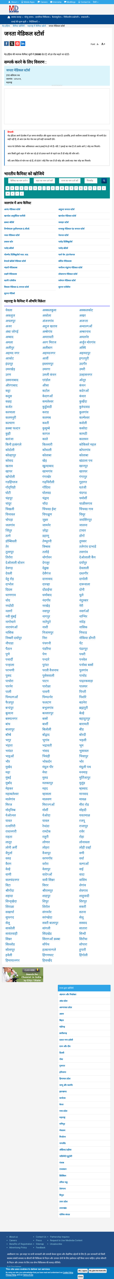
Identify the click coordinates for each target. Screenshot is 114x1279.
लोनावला (84, 842)
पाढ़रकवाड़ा (86, 681)
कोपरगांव (84, 450)
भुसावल (84, 751)
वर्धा (81, 858)
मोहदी (82, 810)
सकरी (82, 907)
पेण (44, 654)
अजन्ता (83, 321)
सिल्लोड (10, 944)
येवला (8, 310)
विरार (45, 885)
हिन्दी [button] (95, 2)
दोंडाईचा (47, 590)
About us (13, 1237)
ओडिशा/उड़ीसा (65, 1149)
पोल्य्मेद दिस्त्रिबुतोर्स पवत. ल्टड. (16, 254)
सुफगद (9, 917)
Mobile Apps (28, 2)
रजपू (82, 821)
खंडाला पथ (85, 461)
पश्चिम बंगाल (64, 1214)
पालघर (83, 686)
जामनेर (46, 525)
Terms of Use (28, 1275)
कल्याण (10, 423)
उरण (8, 375)
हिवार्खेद (47, 960)
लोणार (46, 842)
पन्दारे (45, 659)
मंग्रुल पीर (47, 767)
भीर (7, 761)
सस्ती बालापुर (50, 923)
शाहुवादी (84, 896)
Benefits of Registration (20, 1244)
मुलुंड (82, 783)
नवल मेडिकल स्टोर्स (11, 235)
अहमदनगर (48, 353)
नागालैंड (62, 1143)
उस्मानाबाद (11, 380)
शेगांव (82, 885)
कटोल (45, 391)
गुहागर (83, 482)
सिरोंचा (83, 939)
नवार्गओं (84, 611)
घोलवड (46, 493)
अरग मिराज (49, 342)
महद (45, 788)
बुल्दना (9, 713)
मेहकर (9, 788)
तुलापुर (9, 552)
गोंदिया (46, 487)
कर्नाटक (62, 1098)
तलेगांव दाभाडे (87, 547)
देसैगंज (46, 573)
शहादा (9, 896)
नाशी (45, 627)
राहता (8, 837)
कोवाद (9, 461)
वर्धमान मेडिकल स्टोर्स (66, 280)
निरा (44, 638)
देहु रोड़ (9, 579)
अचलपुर (10, 321)
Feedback (40, 1247)
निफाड (83, 632)
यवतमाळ (84, 815)
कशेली (83, 423)
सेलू (81, 917)
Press (39, 1240)
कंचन (82, 385)
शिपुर (45, 901)
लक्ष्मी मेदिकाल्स (10, 274)
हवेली (8, 955)
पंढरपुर (83, 649)
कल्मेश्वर (84, 418)
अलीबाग (47, 348)
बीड (81, 729)
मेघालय (62, 1130)
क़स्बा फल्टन (12, 428)
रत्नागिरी (10, 826)
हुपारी (82, 950)
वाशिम (83, 880)
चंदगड (83, 493)
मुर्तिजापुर (84, 778)
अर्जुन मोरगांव (87, 342)
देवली (8, 573)
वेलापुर (46, 869)
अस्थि (82, 348)
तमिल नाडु (63, 1182)
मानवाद (83, 794)
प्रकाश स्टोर (8, 241)
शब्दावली (85, 17)
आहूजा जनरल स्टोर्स (66, 209)
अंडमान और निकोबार (67, 994)
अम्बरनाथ (85, 332)
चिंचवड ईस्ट (49, 509)
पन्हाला (9, 665)
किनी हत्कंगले (13, 444)
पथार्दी (9, 659)
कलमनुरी (10, 418)
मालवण (46, 799)
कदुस (8, 396)
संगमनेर (47, 912)
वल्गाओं (84, 864)
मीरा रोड (84, 805)
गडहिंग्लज (11, 482)
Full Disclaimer (14, 1266)
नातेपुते (46, 622)
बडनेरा (83, 702)
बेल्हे (81, 713)
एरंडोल (46, 380)
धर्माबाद (47, 595)
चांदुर (8, 503)
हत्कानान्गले (49, 950)
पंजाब (61, 1162)
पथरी (82, 654)
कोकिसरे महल (87, 444)
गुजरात (62, 1065)
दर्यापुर (83, 563)
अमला (9, 342)
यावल (45, 821)
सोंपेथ (45, 944)
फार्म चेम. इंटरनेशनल (66, 254)
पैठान (8, 649)
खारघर (83, 471)
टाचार (82, 530)
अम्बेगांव (47, 332)
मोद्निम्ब (10, 810)
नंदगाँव (46, 600)
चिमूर (82, 514)
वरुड (8, 858)
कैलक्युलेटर (57, 17)
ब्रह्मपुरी (83, 708)
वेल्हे (7, 869)
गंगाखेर (46, 477)
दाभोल (9, 584)
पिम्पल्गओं (11, 697)
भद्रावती (47, 745)
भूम (81, 745)
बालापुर (10, 729)
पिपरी (82, 692)
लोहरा (45, 847)
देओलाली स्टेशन (14, 563)
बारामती (84, 724)
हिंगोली (83, 955)
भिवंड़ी (46, 756)
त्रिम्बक (46, 547)
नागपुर (46, 616)
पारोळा (46, 686)
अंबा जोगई (11, 332)
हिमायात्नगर (12, 960)
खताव (9, 466)
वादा (81, 874)
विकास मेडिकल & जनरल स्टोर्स (16, 287)
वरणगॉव (47, 858)
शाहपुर (46, 896)
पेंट (81, 643)
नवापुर (46, 611)
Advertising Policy (18, 1247)
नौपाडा (9, 643)
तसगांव (83, 552)
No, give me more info (97, 1271)
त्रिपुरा (61, 1195)
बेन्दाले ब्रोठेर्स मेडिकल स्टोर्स (15, 261)
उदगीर (83, 364)
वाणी (8, 874)
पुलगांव (83, 670)
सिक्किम (62, 1175)
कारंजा (9, 439)
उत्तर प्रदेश (63, 1201)
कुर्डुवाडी (47, 407)
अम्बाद (9, 337)
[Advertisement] (57, 106)
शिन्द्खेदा (11, 901)
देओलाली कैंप (87, 557)
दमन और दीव (64, 1046)
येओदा (46, 815)
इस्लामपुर (47, 364)
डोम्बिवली (11, 541)
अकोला (46, 315)
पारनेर (9, 686)
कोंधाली (47, 450)
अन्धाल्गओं (85, 326)
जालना (83, 525)
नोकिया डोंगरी (87, 638)
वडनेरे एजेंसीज (10, 280)
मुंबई (8, 778)
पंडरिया (46, 649)
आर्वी (45, 358)
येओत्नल (10, 815)
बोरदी (82, 735)
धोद (7, 600)
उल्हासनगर (85, 375)
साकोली (10, 928)
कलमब (46, 418)
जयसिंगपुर (85, 520)
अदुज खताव (49, 326)
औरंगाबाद (11, 385)
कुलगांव (83, 412)
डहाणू (45, 536)
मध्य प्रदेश (63, 1111)
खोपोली (10, 477)
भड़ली (82, 740)
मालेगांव (10, 799)
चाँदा (45, 503)
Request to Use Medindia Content (66, 1240)
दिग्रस (8, 590)
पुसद (8, 676)
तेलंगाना (62, 1188)
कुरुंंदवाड (84, 407)
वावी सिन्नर (48, 880)
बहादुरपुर (84, 719)
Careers (42, 2)
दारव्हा (46, 584)
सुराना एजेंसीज (64, 287)
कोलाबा (46, 455)
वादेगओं (47, 874)
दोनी (81, 590)
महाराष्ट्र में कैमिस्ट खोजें (36, 26)
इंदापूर (9, 364)
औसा (45, 385)
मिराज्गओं (48, 805)
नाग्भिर (83, 616)
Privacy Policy (11, 1275)
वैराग (8, 864)
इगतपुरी (84, 358)
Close (80, 1277)
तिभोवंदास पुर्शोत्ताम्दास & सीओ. (17, 228)
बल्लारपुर (47, 713)
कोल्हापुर (10, 455)
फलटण (46, 702)
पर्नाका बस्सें (86, 665)
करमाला (10, 412)
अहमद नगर (12, 353)
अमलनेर (84, 337)
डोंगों (82, 536)
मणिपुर (62, 1124)
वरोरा (45, 864)
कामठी (83, 434)
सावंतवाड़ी (11, 934)
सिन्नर (8, 939)
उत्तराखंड (63, 1208)
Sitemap (40, 1244)
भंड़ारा (9, 745)
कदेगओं (84, 391)
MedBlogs (69, 2)
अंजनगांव (48, 321)
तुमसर (83, 541)
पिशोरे (82, 697)
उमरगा (46, 369)
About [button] (13, 2)
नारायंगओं (11, 627)
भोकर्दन (47, 761)
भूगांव (45, 740)
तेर (7, 547)
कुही (8, 434)
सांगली (46, 928)
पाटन (45, 681)
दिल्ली (61, 1053)
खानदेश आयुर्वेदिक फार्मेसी (14, 216)
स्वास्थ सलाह (17, 17)
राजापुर (83, 826)
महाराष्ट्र (62, 1117)
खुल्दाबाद (48, 466)
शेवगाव (83, 891)
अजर (8, 326)
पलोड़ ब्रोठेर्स (9, 248)
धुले (81, 595)
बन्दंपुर (9, 708)
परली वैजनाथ (50, 670)
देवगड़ (9, 568)
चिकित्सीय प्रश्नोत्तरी (72, 17)
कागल (46, 434)
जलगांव (10, 525)
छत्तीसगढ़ (63, 1033)
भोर (81, 761)
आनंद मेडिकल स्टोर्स (12, 209)
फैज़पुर (9, 702)
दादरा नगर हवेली (66, 1040)
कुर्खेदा (83, 401)
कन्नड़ (8, 401)
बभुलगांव (47, 708)
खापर (8, 471)
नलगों (8, 611)
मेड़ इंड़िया (6, 26)
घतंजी (82, 487)
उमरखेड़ (10, 369)
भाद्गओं (9, 756)
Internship (56, 2)
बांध (7, 724)
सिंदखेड (47, 934)
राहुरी (45, 837)
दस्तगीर (83, 573)
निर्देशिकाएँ (34, 21)
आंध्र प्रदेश (63, 1001)
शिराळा (9, 907)
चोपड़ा (9, 520)
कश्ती (45, 423)
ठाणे (8, 536)
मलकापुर (47, 783)
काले (45, 439)
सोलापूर (10, 950)
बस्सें (45, 719)
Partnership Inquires (59, 1237)
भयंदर (9, 751)
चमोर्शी (83, 498)
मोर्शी (45, 810)
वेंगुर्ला (8, 853)
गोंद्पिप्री (10, 487)
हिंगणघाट (48, 955)
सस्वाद (83, 923)
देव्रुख (45, 568)
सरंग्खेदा (47, 917)
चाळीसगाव (85, 503)
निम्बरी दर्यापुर (13, 638)
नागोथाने (10, 622)
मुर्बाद (8, 783)
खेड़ (44, 461)
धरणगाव (10, 595)
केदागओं (47, 396)
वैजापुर (46, 853)
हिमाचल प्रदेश (64, 1078)
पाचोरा (9, 681)
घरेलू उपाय (29, 17)
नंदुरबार (83, 600)
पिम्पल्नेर (47, 697)
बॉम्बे (8, 735)
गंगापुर (83, 477)
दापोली (83, 579)
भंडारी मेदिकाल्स (10, 267)
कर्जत (8, 407)
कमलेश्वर (47, 401)
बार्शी (45, 724)
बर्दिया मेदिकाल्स (65, 261)
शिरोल (46, 907)
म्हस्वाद (83, 788)
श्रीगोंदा (9, 891)
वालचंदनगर (12, 880)
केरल (61, 1104)
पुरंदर (45, 665)
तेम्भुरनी (47, 541)
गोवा (61, 1059)
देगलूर (46, 563)
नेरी (81, 606)
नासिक (83, 627)
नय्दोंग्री (9, 606)
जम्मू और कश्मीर (66, 1085)
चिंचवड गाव (86, 509)
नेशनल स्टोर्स (63, 235)
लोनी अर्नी (11, 847)
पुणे (7, 654)
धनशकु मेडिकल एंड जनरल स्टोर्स (71, 228)
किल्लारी (47, 444)
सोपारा (83, 944)
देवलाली (84, 568)
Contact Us (84, 2)
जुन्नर (45, 520)
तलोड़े (45, 552)
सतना (82, 912)
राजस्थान (62, 1169)
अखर (82, 315)
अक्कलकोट (86, 310)
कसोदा (83, 428)
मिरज (8, 805)
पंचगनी (46, 643)
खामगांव (47, 471)
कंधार (82, 396)
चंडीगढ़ (62, 1027)
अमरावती (47, 337)
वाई (81, 869)
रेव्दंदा (45, 826)
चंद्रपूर (9, 498)
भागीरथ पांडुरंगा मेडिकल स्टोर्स (70, 267)
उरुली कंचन (49, 375)
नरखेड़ (46, 606)
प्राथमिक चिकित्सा (43, 17)
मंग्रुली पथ (85, 767)
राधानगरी (10, 831)
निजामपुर (47, 632)
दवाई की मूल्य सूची (19, 21)
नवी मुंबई (10, 616)
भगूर (8, 740)
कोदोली (9, 450)
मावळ (82, 799)
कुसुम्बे (46, 428)
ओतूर (82, 380)
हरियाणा (62, 1072)
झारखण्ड (63, 1091)
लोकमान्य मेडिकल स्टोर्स (67, 274)
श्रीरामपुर (47, 891)
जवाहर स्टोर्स (63, 222)
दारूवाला (84, 584)
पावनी (45, 692)
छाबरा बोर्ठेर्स (9, 222)
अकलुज (10, 315)
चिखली (9, 509)
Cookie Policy (68, 1272)
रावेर (82, 831)
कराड (45, 412)
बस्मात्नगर (11, 719)
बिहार (61, 1020)
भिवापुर (83, 756)
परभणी (9, 670)
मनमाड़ (83, 772)
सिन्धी (82, 934)
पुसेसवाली (48, 676)
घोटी (8, 493)
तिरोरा (9, 557)
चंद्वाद (45, 498)
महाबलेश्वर (12, 794)
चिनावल (10, 514)
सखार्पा (9, 912)
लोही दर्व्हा (85, 847)
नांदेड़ (82, 622)
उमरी (82, 369)
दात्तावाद (47, 579)
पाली (8, 692)
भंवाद (45, 751)
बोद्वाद (46, 735)
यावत (8, 821)
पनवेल (83, 659)
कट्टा (7, 391)
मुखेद (8, 767)
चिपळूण (47, 514)
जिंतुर (8, 530)
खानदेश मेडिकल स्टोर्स (67, 216)
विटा (8, 885)
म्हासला (46, 794)
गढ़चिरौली (48, 482)
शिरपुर (83, 901)
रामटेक (46, 831)
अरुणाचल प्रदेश (65, 1007)
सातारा (83, 928)
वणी (81, 853)
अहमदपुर (84, 353)
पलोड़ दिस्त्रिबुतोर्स (65, 241)
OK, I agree (82, 1271)
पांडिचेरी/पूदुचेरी (65, 1156)
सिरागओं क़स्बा (51, 939)
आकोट (9, 358)
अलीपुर (9, 348)
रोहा (81, 837)
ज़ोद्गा (45, 530)
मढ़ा (7, 772)
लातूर (8, 842)
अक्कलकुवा (49, 310)
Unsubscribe (56, 1244)
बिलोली (46, 729)
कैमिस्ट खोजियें (19, 26)
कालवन (83, 439)
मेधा (44, 772)
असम (61, 1014)
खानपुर (83, 466)
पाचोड (83, 676)
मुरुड (45, 778)
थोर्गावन (47, 557)
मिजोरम (62, 1137)
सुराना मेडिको (9, 293)
